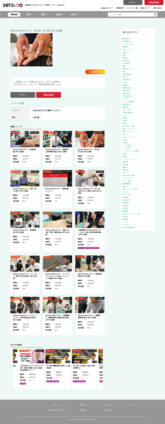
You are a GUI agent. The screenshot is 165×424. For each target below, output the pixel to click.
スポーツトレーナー (129, 137)
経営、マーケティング (129, 129)
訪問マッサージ (127, 132)
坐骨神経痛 (126, 63)
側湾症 (124, 58)
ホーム (31, 405)
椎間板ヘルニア (127, 69)
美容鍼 (124, 156)
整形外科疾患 (126, 88)
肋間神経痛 (126, 80)
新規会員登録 (154, 2)
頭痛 (123, 55)
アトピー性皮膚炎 (128, 102)
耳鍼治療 (125, 219)
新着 (29, 14)
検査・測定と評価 (128, 175)
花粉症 (124, 52)
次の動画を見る (95, 72)
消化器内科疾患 (127, 112)
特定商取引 (82, 410)
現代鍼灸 (125, 197)
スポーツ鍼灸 (126, 181)
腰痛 (123, 66)
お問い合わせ (157, 8)
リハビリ (125, 222)
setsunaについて (107, 8)
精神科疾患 (126, 104)
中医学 (124, 123)
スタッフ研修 (126, 195)
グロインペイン (127, 50)
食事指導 (125, 170)
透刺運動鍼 (126, 184)
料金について (145, 8)
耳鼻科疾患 (126, 91)
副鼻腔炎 (125, 85)
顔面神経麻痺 (126, 74)
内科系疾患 (126, 93)
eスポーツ (125, 225)
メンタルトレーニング (129, 159)
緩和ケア (125, 186)
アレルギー (126, 99)
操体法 (124, 153)
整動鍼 (124, 118)
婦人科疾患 (126, 60)
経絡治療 (125, 211)
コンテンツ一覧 (132, 8)
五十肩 (124, 82)
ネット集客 (126, 148)
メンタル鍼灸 (126, 145)
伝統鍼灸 (125, 205)
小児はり (125, 140)
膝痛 (123, 71)
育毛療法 (125, 143)
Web (124, 134)
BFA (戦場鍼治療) (128, 227)
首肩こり (125, 77)
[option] (58, 369)
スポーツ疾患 (126, 110)
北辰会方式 (126, 200)
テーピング (126, 115)
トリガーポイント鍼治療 (130, 151)
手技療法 (125, 208)
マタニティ (126, 173)
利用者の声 (120, 8)
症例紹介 (125, 216)
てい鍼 (124, 192)
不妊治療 (125, 164)
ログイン (133, 2)
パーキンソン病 (127, 44)
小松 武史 (36, 117)
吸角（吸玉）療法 (128, 126)
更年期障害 (126, 41)
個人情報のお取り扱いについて (56, 410)
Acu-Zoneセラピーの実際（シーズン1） (46, 110)
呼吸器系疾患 (126, 96)
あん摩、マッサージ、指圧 (131, 214)
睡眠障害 (125, 47)
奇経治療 (125, 162)
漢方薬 (124, 121)
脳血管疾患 (126, 39)
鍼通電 (124, 167)
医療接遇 (125, 203)
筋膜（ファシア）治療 (129, 189)
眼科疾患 (125, 107)
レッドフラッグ (127, 178)
